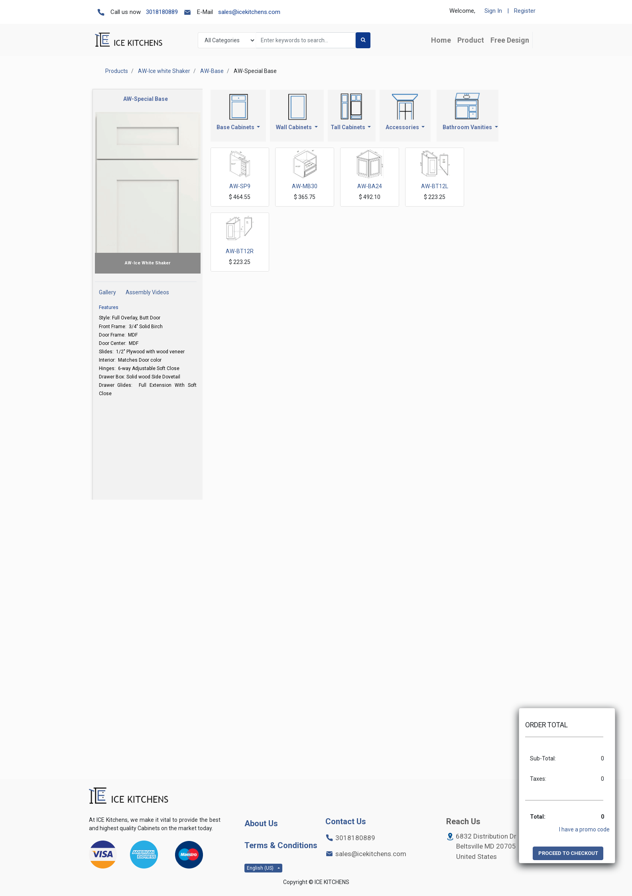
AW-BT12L (434, 186)
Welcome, (462, 10)
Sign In (493, 10)
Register (525, 10)
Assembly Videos (147, 292)
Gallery (107, 292)
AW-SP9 (239, 186)
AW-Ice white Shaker (164, 71)
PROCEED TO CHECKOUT (568, 853)
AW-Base (212, 71)
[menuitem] (441, 40)
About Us (261, 823)
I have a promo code (584, 829)
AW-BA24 (369, 186)
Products (116, 71)
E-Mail (205, 12)
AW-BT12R (240, 251)
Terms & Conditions (280, 845)
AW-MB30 (304, 186)
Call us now (125, 12)
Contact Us (345, 821)
